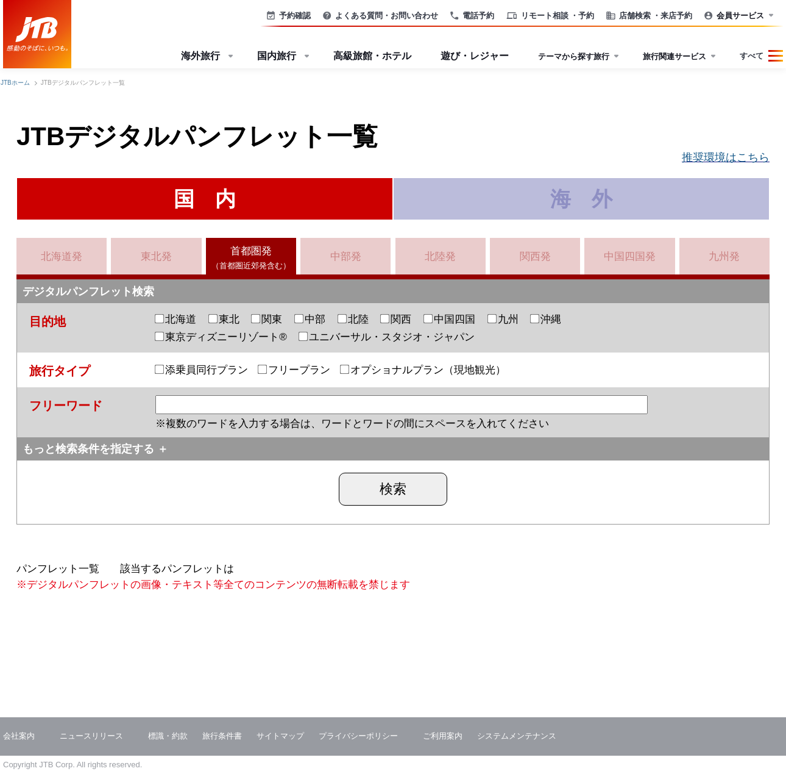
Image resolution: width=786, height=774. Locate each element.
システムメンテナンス (516, 735)
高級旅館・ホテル (372, 56)
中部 (310, 319)
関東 (267, 319)
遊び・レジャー (475, 56)
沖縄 (546, 319)
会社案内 (19, 735)
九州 (503, 319)
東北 (224, 319)
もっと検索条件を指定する (88, 449)
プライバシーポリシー (358, 735)
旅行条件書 (222, 735)
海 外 (581, 198)
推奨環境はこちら (726, 157)
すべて (751, 55)
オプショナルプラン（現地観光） (423, 370)
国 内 (205, 198)
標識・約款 (168, 735)
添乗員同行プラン (201, 370)
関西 (396, 319)
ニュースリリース (91, 735)
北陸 (353, 319)
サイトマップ (280, 735)
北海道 (175, 319)
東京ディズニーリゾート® (221, 337)
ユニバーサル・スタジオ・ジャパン (387, 337)
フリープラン (294, 370)
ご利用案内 (442, 735)
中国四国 (449, 319)
